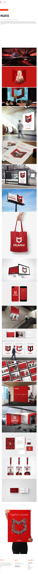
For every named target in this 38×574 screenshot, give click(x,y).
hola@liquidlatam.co (18, 566)
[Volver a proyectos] (4, 10)
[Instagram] (0, 571)
